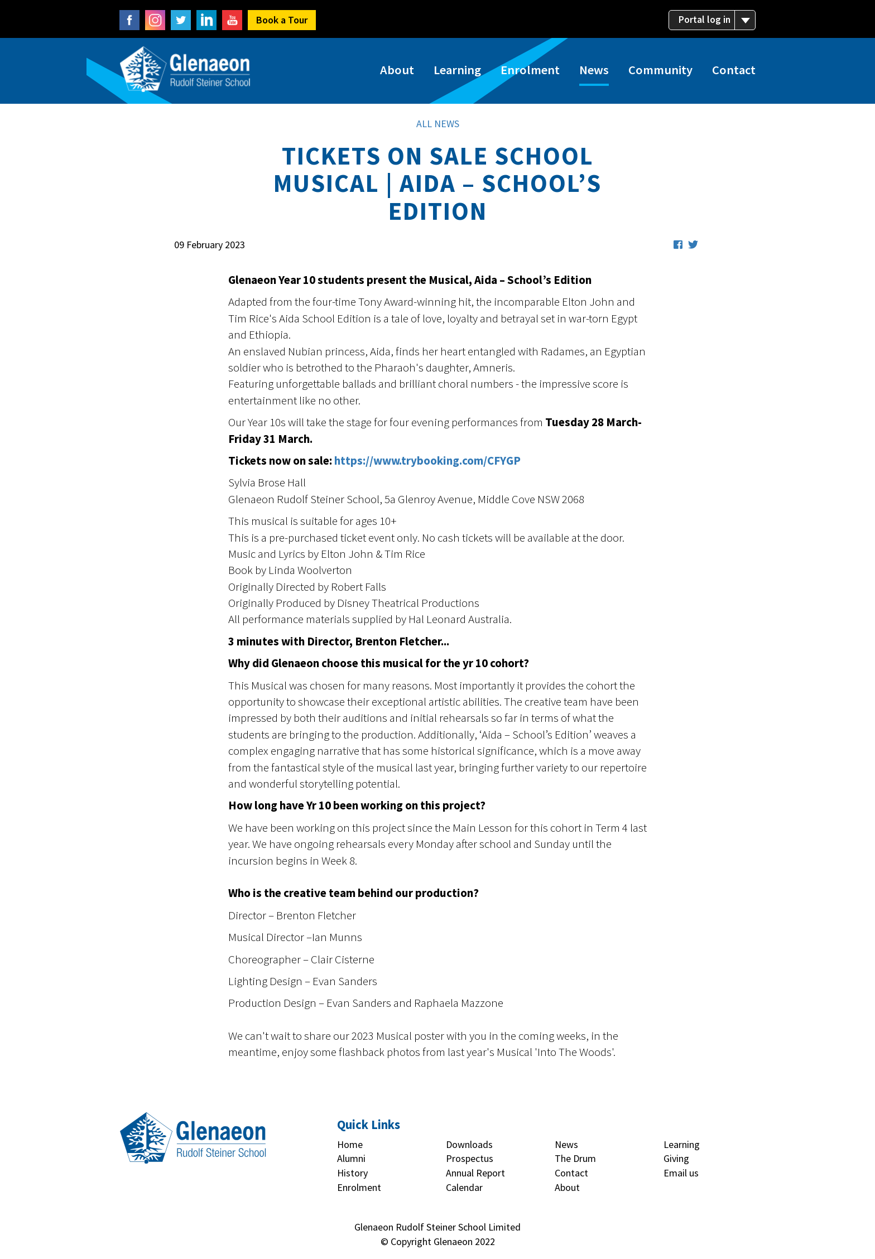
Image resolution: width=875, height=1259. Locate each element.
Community (660, 72)
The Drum (575, 1163)
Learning (457, 72)
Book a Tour (281, 19)
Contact (734, 72)
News (594, 72)
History (352, 1177)
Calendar (464, 1191)
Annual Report (475, 1177)
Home (350, 1148)
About (397, 72)
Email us (681, 1177)
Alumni (351, 1163)
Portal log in (713, 20)
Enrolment (530, 72)
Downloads (469, 1148)
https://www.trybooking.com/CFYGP (427, 464)
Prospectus (469, 1163)
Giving (676, 1163)
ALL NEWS (437, 128)
